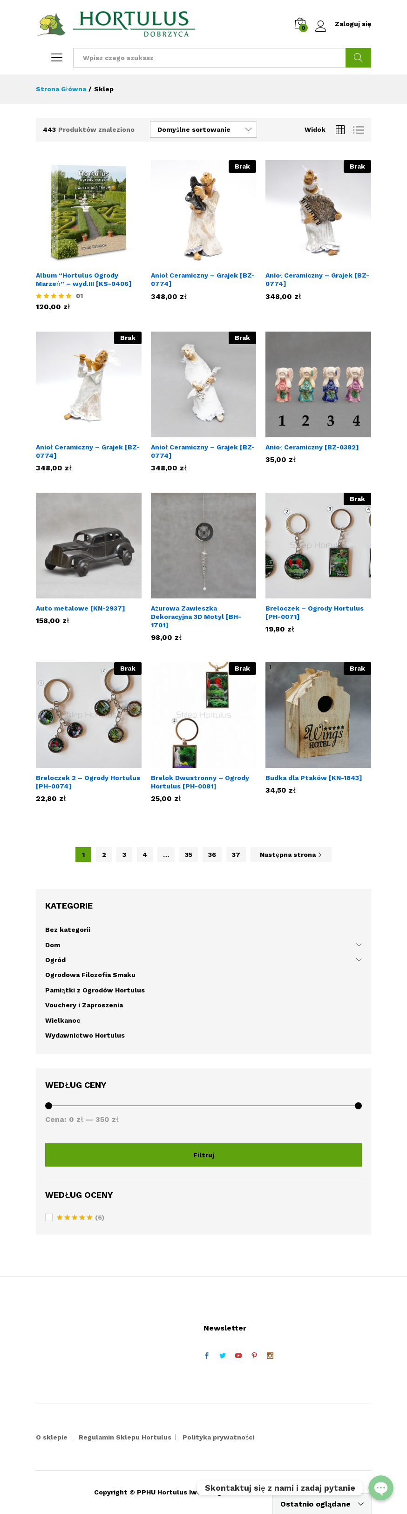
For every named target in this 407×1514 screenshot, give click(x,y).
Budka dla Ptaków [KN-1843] (313, 777)
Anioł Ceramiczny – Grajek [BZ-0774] (203, 279)
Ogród (55, 960)
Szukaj (358, 58)
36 (212, 854)
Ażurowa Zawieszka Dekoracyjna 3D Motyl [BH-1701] (196, 616)
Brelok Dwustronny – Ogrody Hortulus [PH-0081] (200, 782)
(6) (80, 1218)
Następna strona (291, 854)
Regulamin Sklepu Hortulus (125, 1437)
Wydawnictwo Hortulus (85, 1035)
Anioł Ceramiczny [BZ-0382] (312, 447)
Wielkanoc (62, 1020)
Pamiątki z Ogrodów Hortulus (95, 990)
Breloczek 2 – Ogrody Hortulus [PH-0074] (88, 782)
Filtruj (203, 1155)
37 (236, 854)
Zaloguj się (343, 24)
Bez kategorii (67, 929)
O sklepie (52, 1437)
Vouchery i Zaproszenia (84, 1005)
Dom (52, 945)
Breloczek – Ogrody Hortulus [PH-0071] (314, 612)
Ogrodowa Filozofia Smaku (90, 974)
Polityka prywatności (218, 1437)
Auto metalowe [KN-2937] (80, 608)
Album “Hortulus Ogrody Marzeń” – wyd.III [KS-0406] (84, 279)
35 (188, 854)
